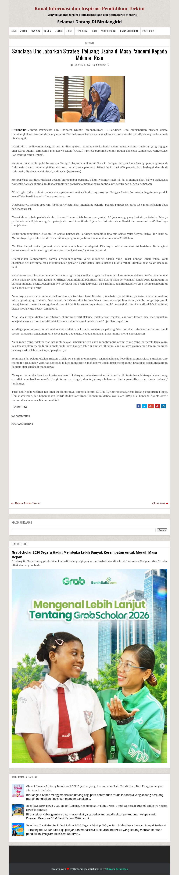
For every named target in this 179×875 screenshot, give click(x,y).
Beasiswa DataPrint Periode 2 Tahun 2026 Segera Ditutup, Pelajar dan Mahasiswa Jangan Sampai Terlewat (96, 825)
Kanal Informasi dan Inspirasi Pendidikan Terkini (89, 8)
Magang (59, 31)
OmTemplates (81, 869)
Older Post (158, 503)
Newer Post (22, 503)
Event (70, 31)
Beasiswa (35, 31)
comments (102, 64)
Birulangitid (19, 130)
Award (23, 31)
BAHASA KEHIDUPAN (129, 31)
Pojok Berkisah (108, 31)
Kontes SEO (148, 31)
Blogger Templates (117, 869)
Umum (91, 42)
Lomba (47, 31)
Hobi (94, 31)
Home (13, 31)
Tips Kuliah (82, 31)
